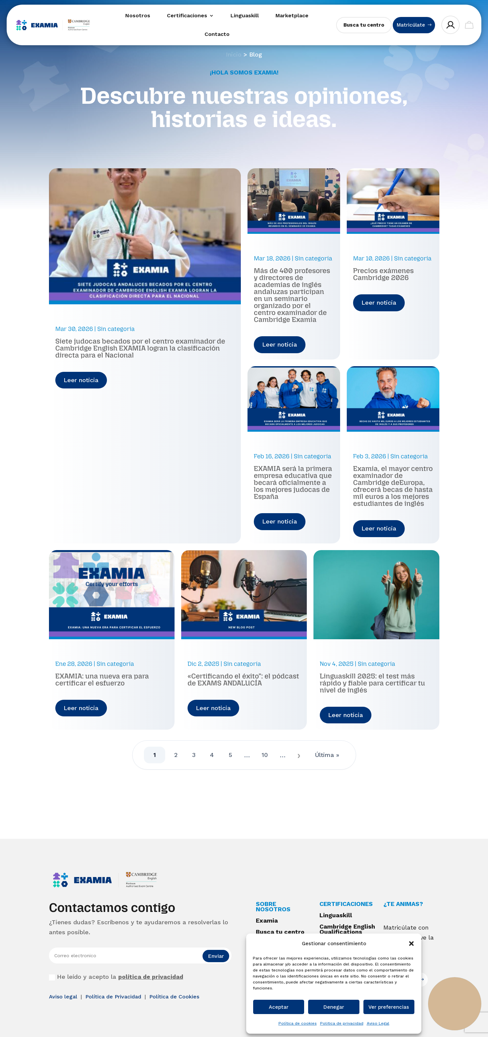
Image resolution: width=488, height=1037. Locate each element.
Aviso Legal (378, 1023)
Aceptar (278, 1007)
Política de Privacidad (114, 996)
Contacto (217, 34)
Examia (267, 920)
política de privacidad (150, 976)
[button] (411, 943)
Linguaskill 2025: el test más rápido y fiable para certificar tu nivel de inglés (372, 683)
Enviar (216, 956)
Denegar (333, 1007)
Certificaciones (187, 15)
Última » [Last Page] (327, 754)
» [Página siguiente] (299, 755)
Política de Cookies (174, 996)
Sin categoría (116, 329)
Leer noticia (81, 379)
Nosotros (137, 15)
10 (265, 754)
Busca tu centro (363, 25)
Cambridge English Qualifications (347, 929)
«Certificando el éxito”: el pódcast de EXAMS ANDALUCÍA (243, 679)
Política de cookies (297, 1023)
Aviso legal (64, 996)
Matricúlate (411, 25)
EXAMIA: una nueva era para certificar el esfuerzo (102, 679)
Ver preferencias (388, 1007)
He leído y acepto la (116, 976)
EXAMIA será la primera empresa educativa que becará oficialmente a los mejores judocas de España (293, 482)
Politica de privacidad (341, 1023)
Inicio (234, 54)
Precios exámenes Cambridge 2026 (383, 274)
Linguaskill (245, 15)
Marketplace (291, 15)
